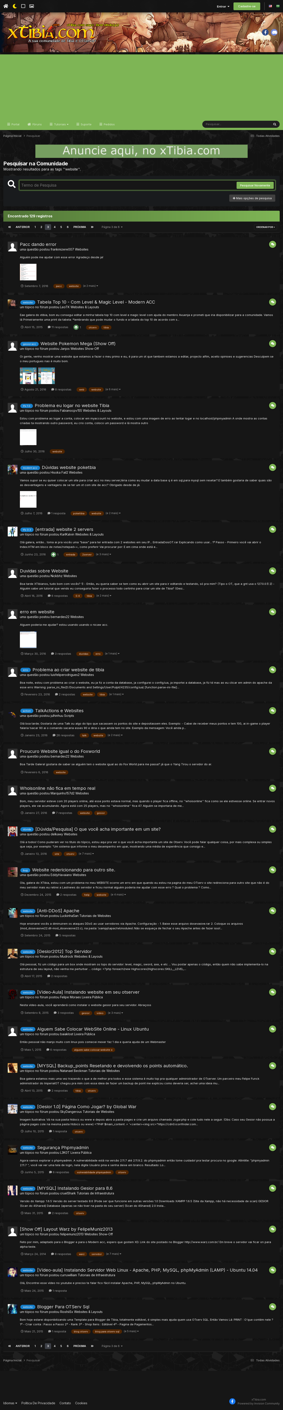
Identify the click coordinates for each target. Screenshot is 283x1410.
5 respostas (65, 935)
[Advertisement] (141, 85)
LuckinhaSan (69, 916)
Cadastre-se (247, 6)
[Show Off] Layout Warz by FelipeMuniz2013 (66, 1229)
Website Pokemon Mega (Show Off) (78, 343)
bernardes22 (60, 617)
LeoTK (65, 307)
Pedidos (109, 124)
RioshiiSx (66, 1312)
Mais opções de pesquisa (252, 198)
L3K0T (65, 1152)
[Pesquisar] (219, 124)
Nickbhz (57, 576)
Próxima (79, 227)
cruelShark (68, 1193)
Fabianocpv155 (71, 410)
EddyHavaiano (61, 875)
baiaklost (66, 1034)
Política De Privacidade (38, 1403)
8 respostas (61, 389)
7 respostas (62, 813)
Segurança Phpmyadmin (63, 1147)
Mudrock (66, 956)
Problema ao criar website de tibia (68, 669)
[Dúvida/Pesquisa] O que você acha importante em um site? (98, 829)
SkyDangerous (71, 1111)
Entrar (223, 6)
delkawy (57, 834)
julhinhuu (57, 715)
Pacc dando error (38, 244)
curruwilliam (68, 1275)
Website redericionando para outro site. (73, 869)
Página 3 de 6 (112, 227)
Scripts (69, 715)
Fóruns (37, 124)
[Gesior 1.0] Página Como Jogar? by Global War (86, 1106)
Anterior (23, 227)
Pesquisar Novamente (255, 185)
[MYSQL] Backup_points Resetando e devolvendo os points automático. (112, 1065)
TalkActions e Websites (59, 710)
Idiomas (10, 1403)
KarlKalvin (67, 534)
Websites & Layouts (85, 307)
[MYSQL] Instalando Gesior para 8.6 (75, 1188)
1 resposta (56, 513)
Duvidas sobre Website (44, 571)
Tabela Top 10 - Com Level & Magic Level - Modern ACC (96, 302)
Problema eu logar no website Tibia (72, 405)
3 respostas (61, 653)
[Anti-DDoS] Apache (58, 910)
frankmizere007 (62, 249)
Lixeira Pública (92, 997)
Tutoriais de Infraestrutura (95, 1193)
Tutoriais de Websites (95, 916)
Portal (15, 124)
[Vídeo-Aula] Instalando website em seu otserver (88, 992)
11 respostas (58, 327)
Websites (81, 249)
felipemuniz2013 (72, 1234)
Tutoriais (61, 124)
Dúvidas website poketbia (69, 467)
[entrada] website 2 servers (64, 529)
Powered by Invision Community (259, 1403)
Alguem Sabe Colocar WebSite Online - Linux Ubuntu (93, 1029)
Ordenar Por (265, 227)
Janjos (65, 348)
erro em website (37, 611)
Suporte (86, 124)
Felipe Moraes (70, 997)
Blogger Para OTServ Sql (63, 1306)
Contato (65, 1403)
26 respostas (64, 735)
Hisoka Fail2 (59, 472)
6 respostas (58, 595)
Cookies (81, 1403)
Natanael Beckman (73, 1071)
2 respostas (65, 694)
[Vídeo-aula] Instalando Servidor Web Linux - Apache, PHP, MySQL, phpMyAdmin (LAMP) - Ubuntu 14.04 (147, 1270)
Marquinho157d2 (63, 793)
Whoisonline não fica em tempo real (57, 788)
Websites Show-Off (85, 348)
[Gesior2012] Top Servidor (64, 951)
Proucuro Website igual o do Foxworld (60, 751)
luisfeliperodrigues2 (65, 675)
